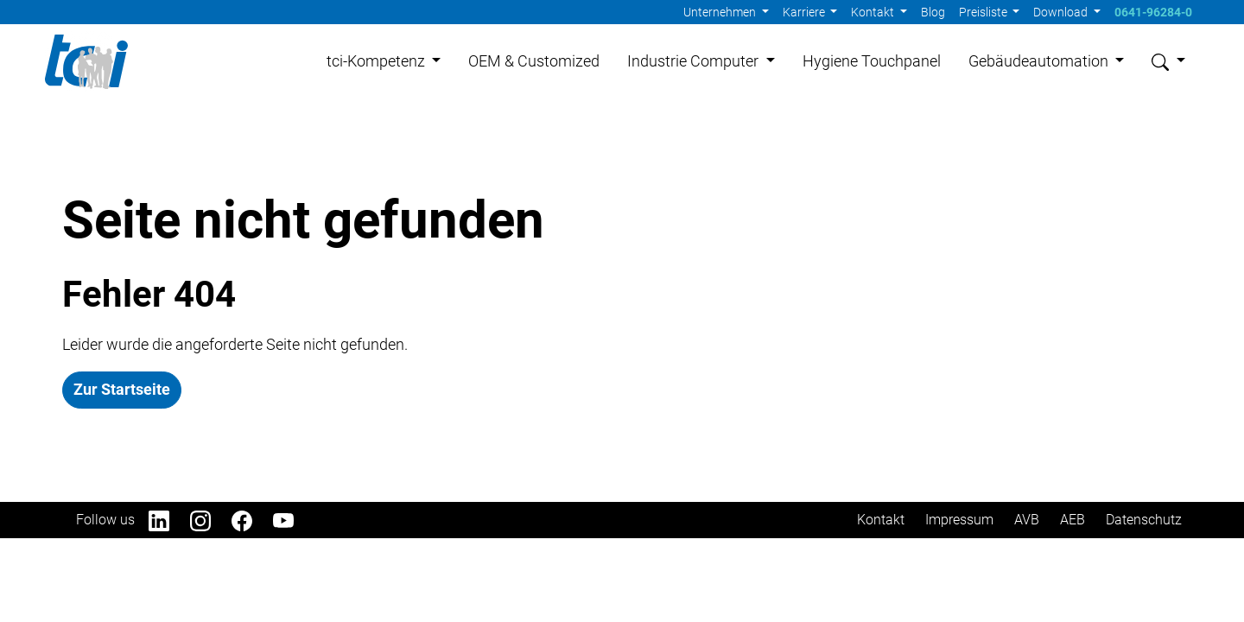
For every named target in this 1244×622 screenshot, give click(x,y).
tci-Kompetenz (377, 62)
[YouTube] (293, 522)
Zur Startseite (121, 391)
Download (1061, 12)
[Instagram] (211, 522)
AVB (1026, 521)
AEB (1072, 521)
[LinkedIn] (169, 522)
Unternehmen (720, 12)
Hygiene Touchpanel (872, 62)
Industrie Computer (694, 62)
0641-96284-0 (1153, 12)
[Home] (87, 62)
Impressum (959, 521)
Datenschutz (1144, 521)
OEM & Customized (534, 62)
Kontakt (874, 12)
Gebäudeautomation (1040, 62)
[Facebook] (252, 522)
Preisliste (984, 12)
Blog (933, 12)
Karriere (805, 12)
